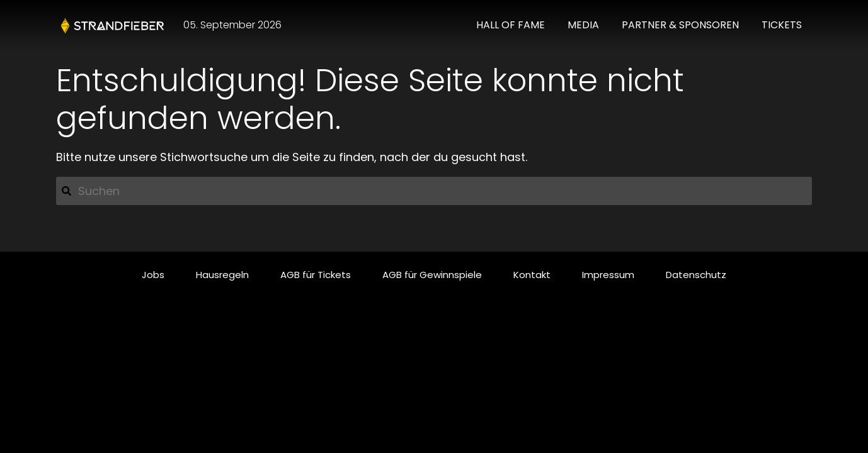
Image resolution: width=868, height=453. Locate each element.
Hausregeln (222, 274)
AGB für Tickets (315, 274)
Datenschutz (696, 274)
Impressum (608, 274)
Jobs (153, 274)
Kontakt (532, 274)
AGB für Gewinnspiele (432, 274)
